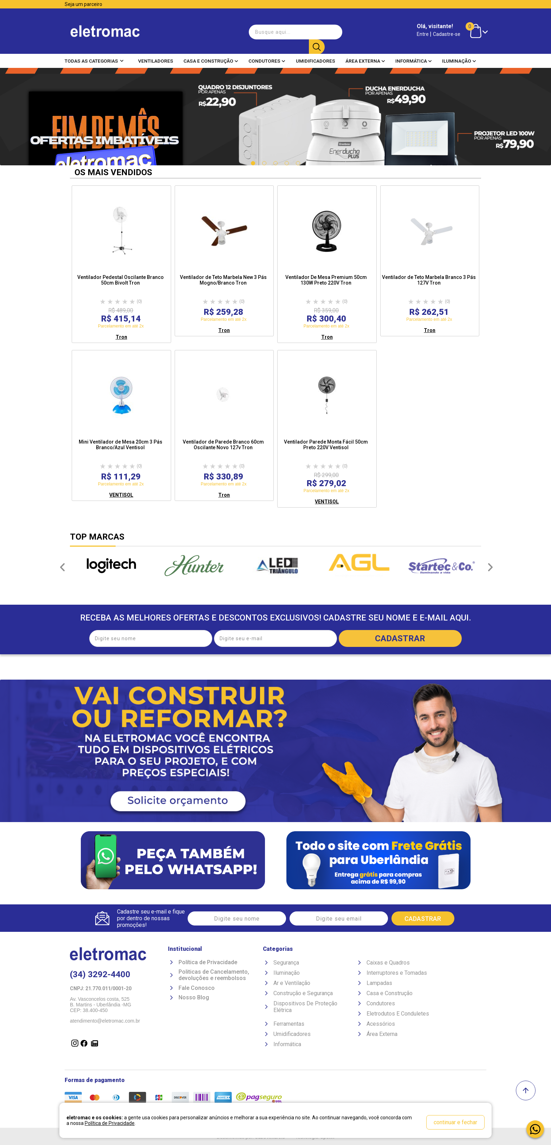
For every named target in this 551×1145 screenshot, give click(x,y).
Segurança (286, 963)
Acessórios (381, 1025)
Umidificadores (315, 56)
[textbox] (285, 29)
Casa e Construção (210, 56)
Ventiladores (155, 56)
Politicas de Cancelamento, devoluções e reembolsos (214, 976)
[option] (111, 566)
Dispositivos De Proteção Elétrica (305, 1007)
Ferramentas (288, 1025)
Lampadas (379, 984)
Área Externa (365, 56)
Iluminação (459, 56)
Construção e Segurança (303, 994)
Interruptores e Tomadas (397, 974)
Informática (413, 56)
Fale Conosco (197, 989)
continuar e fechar (455, 1122)
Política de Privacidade (208, 963)
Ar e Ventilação (291, 984)
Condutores (266, 56)
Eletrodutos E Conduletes (398, 1014)
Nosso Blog (194, 998)
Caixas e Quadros (388, 963)
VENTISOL (121, 495)
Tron (121, 337)
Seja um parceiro (83, 4)
